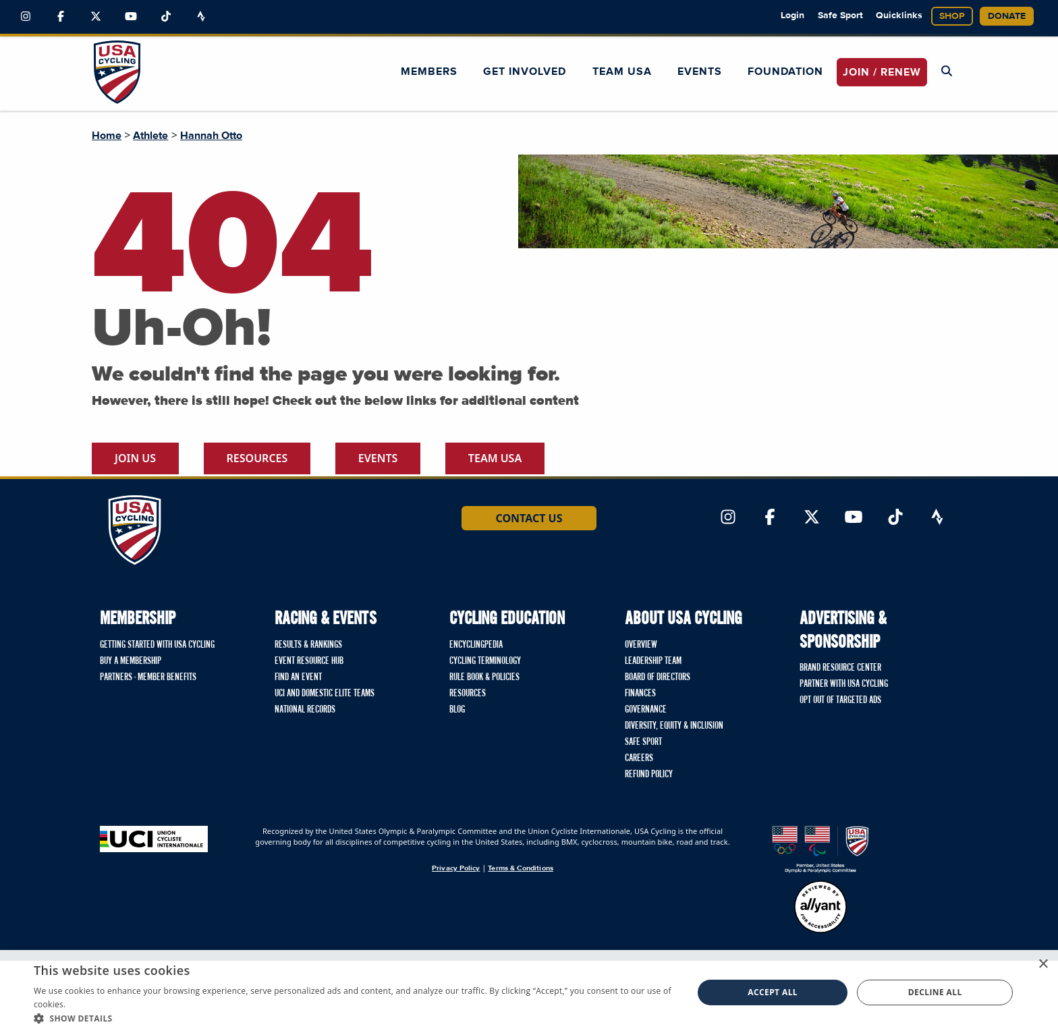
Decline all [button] (935, 992)
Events (378, 458)
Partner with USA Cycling (844, 684)
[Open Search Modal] (947, 71)
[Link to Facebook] (60, 16)
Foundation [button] (785, 71)
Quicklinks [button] (899, 15)
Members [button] (429, 71)
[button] (353, 1018)
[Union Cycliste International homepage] (154, 839)
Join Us (135, 458)
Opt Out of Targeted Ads (840, 700)
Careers (639, 758)
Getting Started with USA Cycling (157, 645)
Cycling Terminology (485, 661)
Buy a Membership (130, 661)
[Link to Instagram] (25, 16)
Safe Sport (840, 15)
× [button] (1043, 964)
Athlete (150, 135)
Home (106, 135)
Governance (646, 710)
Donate (1007, 16)
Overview (641, 645)
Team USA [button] (622, 71)
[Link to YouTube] (131, 16)
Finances (640, 693)
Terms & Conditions (520, 868)
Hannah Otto (211, 135)
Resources (257, 458)
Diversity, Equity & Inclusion (674, 726)
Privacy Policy (456, 868)
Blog (457, 710)
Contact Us (528, 518)
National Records (305, 710)
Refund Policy (649, 774)
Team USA (495, 458)
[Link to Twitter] (96, 16)
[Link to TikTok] (166, 16)
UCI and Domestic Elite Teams (324, 693)
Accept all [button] (773, 992)
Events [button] (699, 71)
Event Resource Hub (309, 661)
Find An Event (298, 677)
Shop (952, 16)
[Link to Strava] (201, 16)
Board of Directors (657, 677)
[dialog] (529, 992)
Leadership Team (653, 661)
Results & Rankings (308, 645)
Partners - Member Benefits (148, 677)
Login (792, 15)
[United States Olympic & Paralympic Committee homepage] (820, 849)
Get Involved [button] (524, 71)
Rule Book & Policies (484, 677)
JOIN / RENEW (882, 72)
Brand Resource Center (840, 668)
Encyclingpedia (476, 645)
